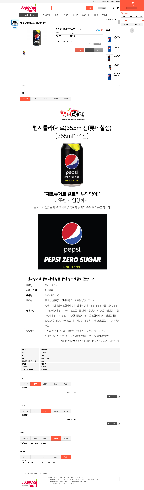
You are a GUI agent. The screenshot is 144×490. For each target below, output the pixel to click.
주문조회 (137, 24)
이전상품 (24, 85)
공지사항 (105, 15)
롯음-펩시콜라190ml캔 (117, 46)
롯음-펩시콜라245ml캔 (117, 74)
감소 (99, 43)
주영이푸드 (46, 15)
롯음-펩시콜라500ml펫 (117, 55)
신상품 (56, 15)
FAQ (108, 1)
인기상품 (65, 15)
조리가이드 (85, 15)
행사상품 (75, 15)
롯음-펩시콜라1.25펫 (117, 65)
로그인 (132, 8)
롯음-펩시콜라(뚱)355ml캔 (117, 37)
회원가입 (94, 1)
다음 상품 (119, 85)
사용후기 (35, 98)
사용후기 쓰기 (111, 396)
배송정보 (56, 98)
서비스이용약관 (43, 473)
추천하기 (98, 50)
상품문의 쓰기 (111, 423)
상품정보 (25, 98)
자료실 (96, 15)
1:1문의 (112, 1)
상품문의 (45, 98)
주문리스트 (117, 1)
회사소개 (24, 473)
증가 (95, 43)
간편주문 (126, 24)
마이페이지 (103, 1)
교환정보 (66, 98)
